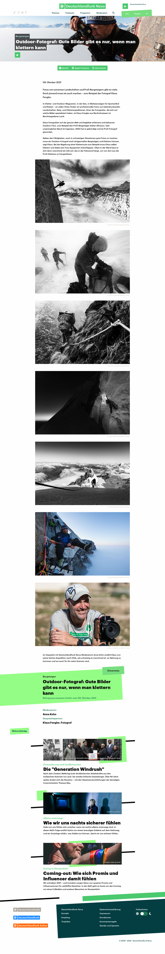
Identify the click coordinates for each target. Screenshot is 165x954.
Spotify (64, 68)
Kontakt (65, 913)
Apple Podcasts (80, 68)
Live (127, 14)
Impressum (105, 913)
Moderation (101, 13)
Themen (55, 13)
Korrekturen (105, 917)
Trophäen (65, 921)
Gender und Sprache (109, 925)
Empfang (65, 917)
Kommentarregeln (108, 921)
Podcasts (69, 13)
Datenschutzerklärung (110, 909)
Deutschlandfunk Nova (72, 909)
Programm (85, 13)
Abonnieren (99, 68)
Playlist (137, 14)
